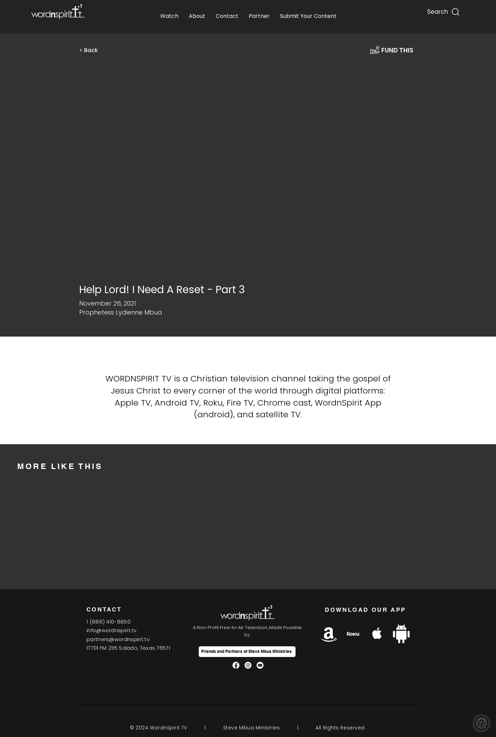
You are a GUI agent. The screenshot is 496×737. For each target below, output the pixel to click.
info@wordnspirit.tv (111, 630)
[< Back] (93, 50)
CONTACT (104, 609)
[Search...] (437, 10)
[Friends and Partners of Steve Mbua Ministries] (247, 651)
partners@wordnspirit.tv (117, 639)
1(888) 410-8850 (108, 621)
